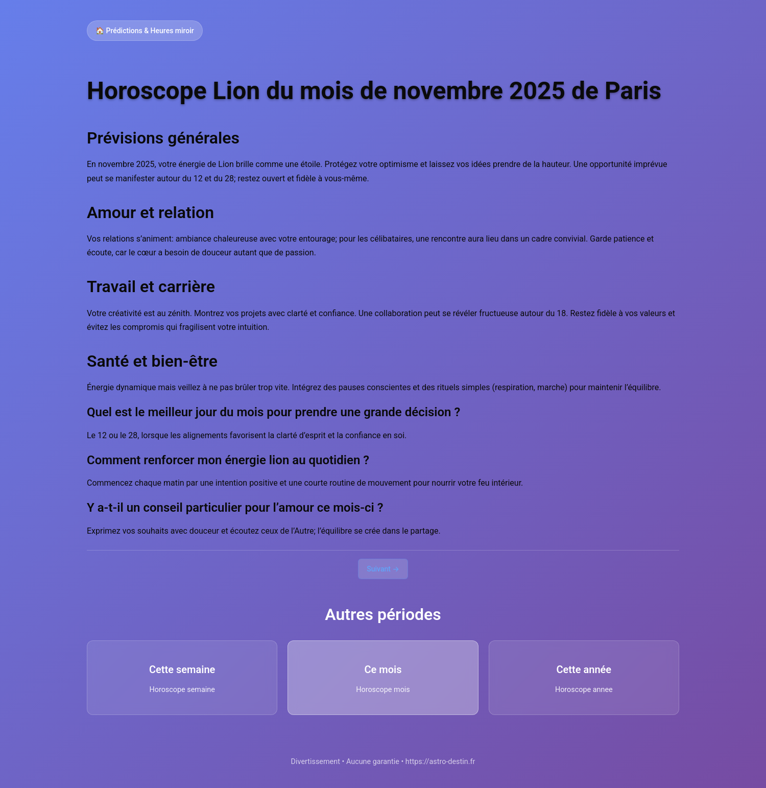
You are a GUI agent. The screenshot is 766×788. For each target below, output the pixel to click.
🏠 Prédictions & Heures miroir (144, 31)
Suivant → (383, 569)
